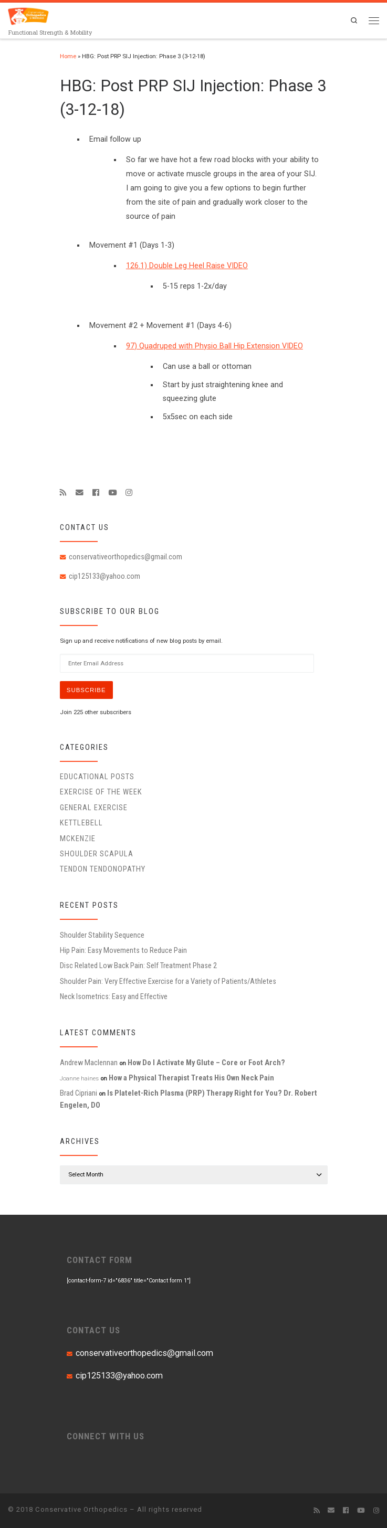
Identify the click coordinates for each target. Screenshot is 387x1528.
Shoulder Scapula (96, 853)
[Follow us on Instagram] (128, 492)
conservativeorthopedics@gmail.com (125, 556)
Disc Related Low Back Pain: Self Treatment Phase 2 (138, 965)
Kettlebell (81, 822)
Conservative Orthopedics (81, 1509)
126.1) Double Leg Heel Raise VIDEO (187, 265)
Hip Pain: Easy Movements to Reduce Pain (123, 950)
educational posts (97, 776)
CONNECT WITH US (105, 1436)
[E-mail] (79, 492)
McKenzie (78, 838)
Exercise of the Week (101, 792)
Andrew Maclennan (89, 1062)
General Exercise (94, 807)
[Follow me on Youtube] (112, 492)
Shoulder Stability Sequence (102, 935)
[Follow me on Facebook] (95, 492)
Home (68, 56)
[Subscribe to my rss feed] (63, 492)
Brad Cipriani (78, 1093)
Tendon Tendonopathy (102, 869)
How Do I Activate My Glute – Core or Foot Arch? (206, 1062)
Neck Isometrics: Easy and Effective (114, 996)
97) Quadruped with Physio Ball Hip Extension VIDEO (214, 346)
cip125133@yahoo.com (104, 576)
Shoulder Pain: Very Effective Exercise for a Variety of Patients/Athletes (168, 981)
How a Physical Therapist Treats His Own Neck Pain (191, 1078)
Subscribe (86, 690)
